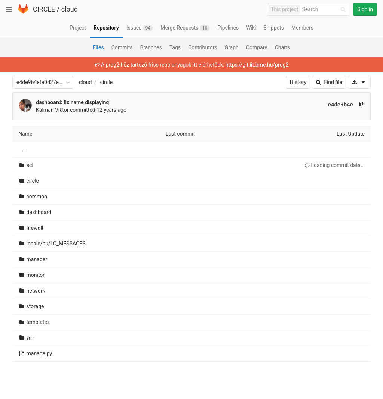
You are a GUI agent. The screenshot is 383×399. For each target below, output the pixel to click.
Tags (175, 47)
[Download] (359, 82)
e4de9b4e (340, 105)
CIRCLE (44, 9)
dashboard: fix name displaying (72, 102)
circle (106, 82)
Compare (256, 47)
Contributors (202, 47)
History (298, 82)
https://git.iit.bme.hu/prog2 (257, 65)
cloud (69, 9)
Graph (232, 47)
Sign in (365, 9)
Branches (151, 47)
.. (23, 149)
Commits (122, 47)
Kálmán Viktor (52, 110)
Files (98, 47)
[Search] (325, 9)
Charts (282, 47)
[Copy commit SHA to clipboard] (361, 104)
